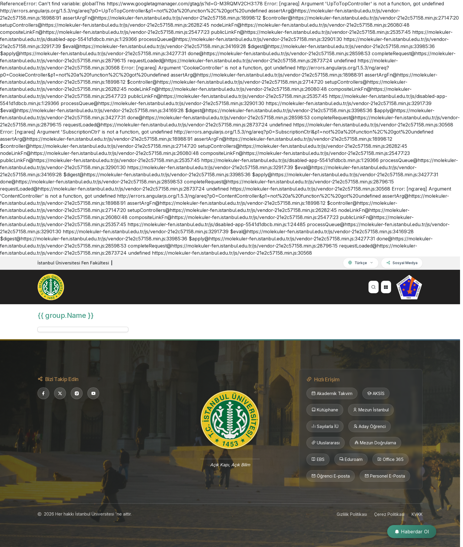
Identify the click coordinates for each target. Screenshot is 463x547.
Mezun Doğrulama (375, 443)
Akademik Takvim (331, 393)
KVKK (417, 514)
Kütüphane (324, 410)
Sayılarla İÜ (324, 426)
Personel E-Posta (385, 476)
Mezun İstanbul (371, 410)
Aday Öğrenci (369, 426)
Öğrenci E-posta (330, 476)
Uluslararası (325, 443)
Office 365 (390, 459)
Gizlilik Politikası (352, 514)
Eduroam (351, 459)
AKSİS (376, 393)
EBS (318, 459)
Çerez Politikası (389, 514)
